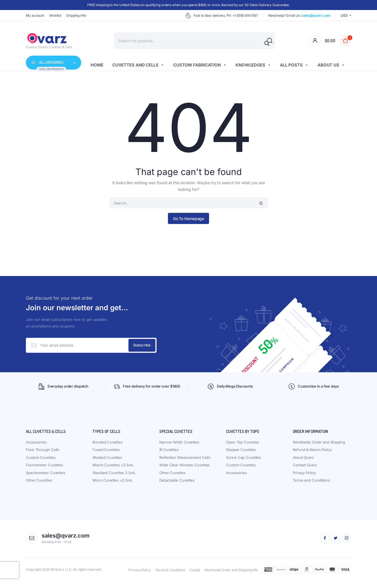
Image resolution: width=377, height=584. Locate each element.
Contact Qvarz (305, 467)
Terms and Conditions (311, 482)
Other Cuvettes (39, 482)
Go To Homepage (188, 218)
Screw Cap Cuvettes (243, 459)
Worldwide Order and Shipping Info (231, 572)
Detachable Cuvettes (177, 482)
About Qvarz (303, 459)
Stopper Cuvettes (241, 452)
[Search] (267, 43)
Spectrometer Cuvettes (45, 475)
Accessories (36, 444)
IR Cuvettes (169, 452)
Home (97, 65)
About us (331, 65)
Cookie (194, 572)
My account (35, 15)
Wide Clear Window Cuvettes (184, 467)
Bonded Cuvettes (108, 444)
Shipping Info (76, 15)
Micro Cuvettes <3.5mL (113, 482)
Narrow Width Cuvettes (179, 444)
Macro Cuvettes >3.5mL (113, 467)
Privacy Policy (304, 475)
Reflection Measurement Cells (184, 459)
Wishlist (55, 15)
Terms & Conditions (170, 572)
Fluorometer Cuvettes (44, 467)
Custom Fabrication (200, 65)
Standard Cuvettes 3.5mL (114, 475)
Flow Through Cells (42, 452)
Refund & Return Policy (312, 452)
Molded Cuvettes (107, 459)
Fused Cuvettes (106, 452)
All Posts (294, 65)
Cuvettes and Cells (138, 65)
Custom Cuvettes (41, 459)
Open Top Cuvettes (242, 444)
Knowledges (253, 65)
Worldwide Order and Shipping (319, 444)
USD (344, 15)
